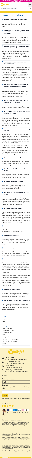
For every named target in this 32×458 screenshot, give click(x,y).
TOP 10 (4, 319)
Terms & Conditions (13, 413)
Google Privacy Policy (18, 398)
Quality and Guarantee (8, 337)
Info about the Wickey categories (10, 341)
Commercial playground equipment (11, 339)
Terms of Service (25, 398)
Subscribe (4, 395)
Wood (4, 334)
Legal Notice (25, 412)
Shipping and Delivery (8, 326)
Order (4, 321)
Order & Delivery (18, 222)
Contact (4, 343)
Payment (5, 323)
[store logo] (5, 4)
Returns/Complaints (7, 328)
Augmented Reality (7, 332)
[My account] (22, 4)
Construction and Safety (8, 330)
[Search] (30, 8)
